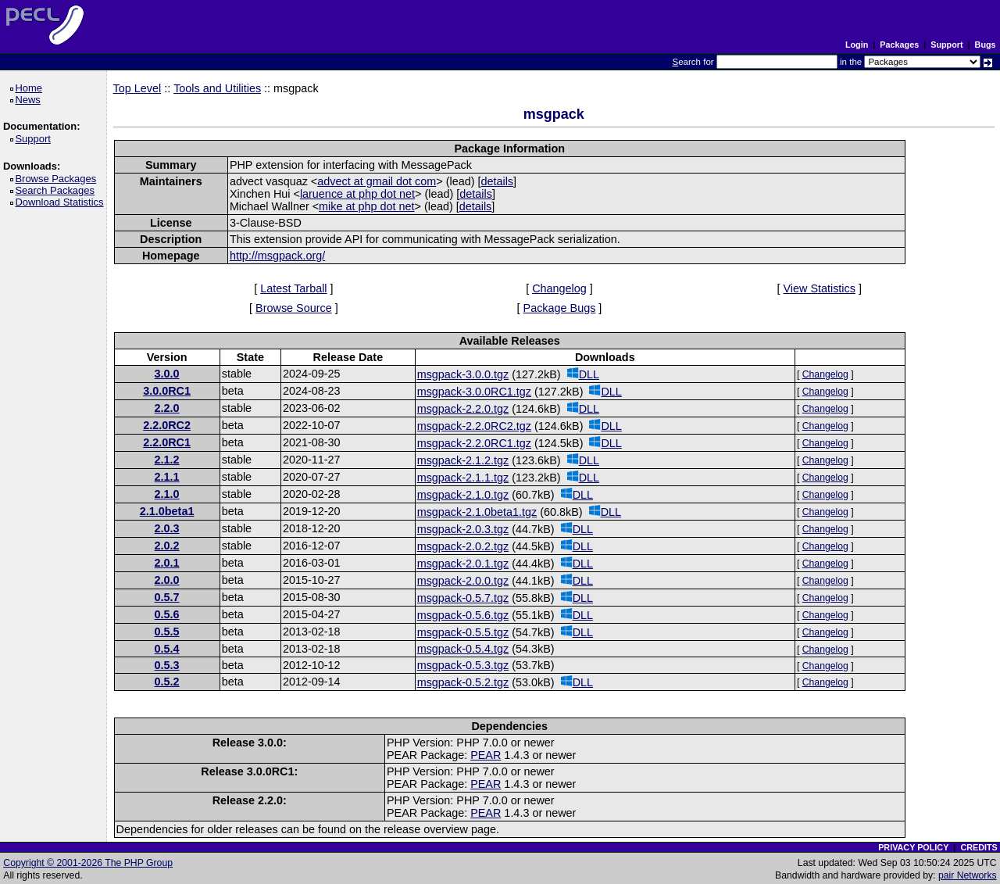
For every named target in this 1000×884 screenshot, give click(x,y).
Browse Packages (58, 178)
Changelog (559, 288)
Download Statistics (62, 202)
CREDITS (978, 847)
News (30, 100)
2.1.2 (167, 459)
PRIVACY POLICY (913, 847)
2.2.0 (167, 408)
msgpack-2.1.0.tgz (463, 495)
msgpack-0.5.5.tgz (463, 632)
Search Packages (57, 190)
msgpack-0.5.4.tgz (463, 648)
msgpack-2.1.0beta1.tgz (477, 512)
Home (31, 88)
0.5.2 (167, 681)
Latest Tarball (293, 288)
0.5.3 (167, 665)
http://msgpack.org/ (277, 255)
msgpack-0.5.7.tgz (463, 598)
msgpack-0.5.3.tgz (463, 665)
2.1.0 (167, 494)
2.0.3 (167, 528)
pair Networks (967, 875)
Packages (899, 44)
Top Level (137, 88)
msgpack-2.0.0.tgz (463, 580)
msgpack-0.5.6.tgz (463, 615)
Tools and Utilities (217, 88)
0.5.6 (167, 614)
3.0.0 (167, 373)
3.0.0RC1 (167, 391)
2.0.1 (167, 563)
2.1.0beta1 (167, 511)
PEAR (485, 755)
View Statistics (819, 288)
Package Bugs (559, 308)
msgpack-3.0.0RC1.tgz (474, 391)
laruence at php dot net (357, 194)
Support (946, 44)
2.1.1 (167, 477)
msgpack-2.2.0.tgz (463, 409)
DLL (583, 374)
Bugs (985, 44)
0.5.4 (167, 648)
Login (856, 44)
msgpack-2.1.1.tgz (463, 477)
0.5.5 (167, 631)
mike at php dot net (366, 206)
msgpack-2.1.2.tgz (463, 460)
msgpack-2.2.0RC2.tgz (474, 426)
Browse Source (293, 308)
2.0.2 (167, 545)
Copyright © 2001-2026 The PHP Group (88, 862)
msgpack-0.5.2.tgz (463, 682)
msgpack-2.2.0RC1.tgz (474, 443)
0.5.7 (167, 597)
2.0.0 (167, 580)
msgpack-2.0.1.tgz (463, 563)
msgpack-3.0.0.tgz (463, 374)
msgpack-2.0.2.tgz (463, 546)
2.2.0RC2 (167, 425)
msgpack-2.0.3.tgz (463, 529)
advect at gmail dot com (376, 181)
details (496, 181)
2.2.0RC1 (167, 442)
